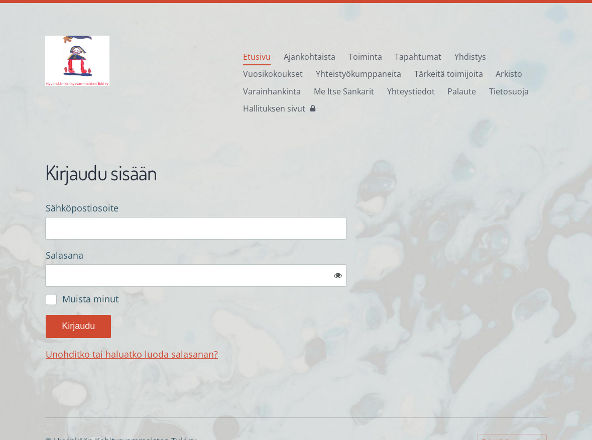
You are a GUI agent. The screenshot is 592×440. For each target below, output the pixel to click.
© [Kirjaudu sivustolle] (49, 407)
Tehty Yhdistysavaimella (512, 407)
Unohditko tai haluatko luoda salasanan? (240, 321)
